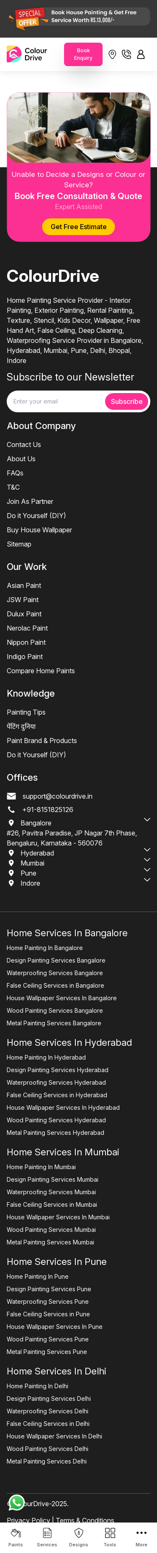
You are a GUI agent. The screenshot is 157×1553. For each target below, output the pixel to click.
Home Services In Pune (57, 1261)
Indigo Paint (25, 656)
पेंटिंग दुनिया (21, 726)
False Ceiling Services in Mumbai (52, 1204)
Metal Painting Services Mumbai (50, 1242)
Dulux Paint (24, 614)
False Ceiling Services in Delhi (48, 1423)
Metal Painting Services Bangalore (54, 1023)
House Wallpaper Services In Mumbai (58, 1217)
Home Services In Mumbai (63, 1152)
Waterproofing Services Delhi (47, 1411)
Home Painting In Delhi (37, 1386)
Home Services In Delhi (56, 1371)
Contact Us (24, 444)
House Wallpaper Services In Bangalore (62, 997)
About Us (21, 459)
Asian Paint (24, 585)
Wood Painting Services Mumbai (51, 1229)
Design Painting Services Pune (49, 1288)
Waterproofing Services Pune (48, 1301)
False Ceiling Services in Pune (48, 1314)
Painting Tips (26, 712)
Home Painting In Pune (38, 1276)
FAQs (15, 473)
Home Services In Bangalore (67, 932)
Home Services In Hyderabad (69, 1042)
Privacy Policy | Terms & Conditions (60, 1520)
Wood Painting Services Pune (48, 1339)
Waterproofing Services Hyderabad (56, 1082)
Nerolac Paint (27, 628)
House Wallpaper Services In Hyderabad (63, 1107)
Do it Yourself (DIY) (36, 515)
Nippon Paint (26, 642)
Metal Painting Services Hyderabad (55, 1132)
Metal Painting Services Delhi (47, 1461)
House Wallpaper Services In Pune (55, 1326)
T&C (13, 487)
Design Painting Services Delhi (49, 1398)
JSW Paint (23, 599)
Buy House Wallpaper (39, 530)
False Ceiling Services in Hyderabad (57, 1094)
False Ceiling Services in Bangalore (55, 985)
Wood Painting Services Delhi (47, 1448)
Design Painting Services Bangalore (56, 960)
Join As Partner (30, 501)
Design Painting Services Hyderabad (57, 1069)
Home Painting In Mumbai (41, 1166)
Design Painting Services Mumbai (52, 1179)
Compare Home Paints (41, 671)
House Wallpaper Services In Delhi (54, 1436)
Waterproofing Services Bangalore (55, 972)
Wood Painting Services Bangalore (55, 1010)
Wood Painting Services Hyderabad (56, 1120)
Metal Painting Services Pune (47, 1351)
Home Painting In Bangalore (45, 947)
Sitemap (19, 544)
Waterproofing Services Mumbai (51, 1191)
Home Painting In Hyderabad (46, 1057)
